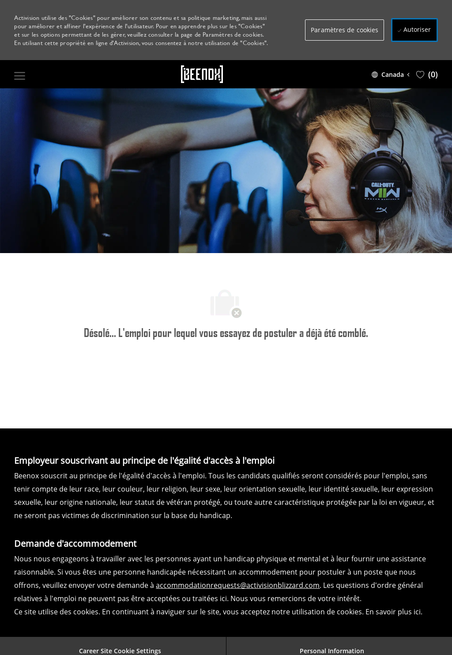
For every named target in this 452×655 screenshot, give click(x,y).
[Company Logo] (202, 74)
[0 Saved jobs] (427, 74)
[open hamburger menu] (19, 74)
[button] (344, 30)
